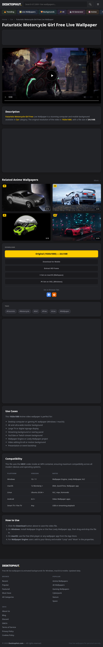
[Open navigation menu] (98, 4)
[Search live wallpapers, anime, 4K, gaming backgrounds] (55, 4)
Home (4, 19)
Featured (6, 589)
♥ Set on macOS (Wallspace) (51, 275)
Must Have (6, 593)
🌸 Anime (92, 12)
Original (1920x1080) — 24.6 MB (51, 253)
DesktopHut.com (16, 643)
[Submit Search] (90, 4)
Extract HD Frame (51, 268)
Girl (27, 116)
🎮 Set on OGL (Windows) (51, 282)
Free (31, 116)
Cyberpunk (57, 593)
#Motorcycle (24, 311)
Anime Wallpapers (60, 581)
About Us (6, 611)
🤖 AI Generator (76, 12)
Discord (5, 619)
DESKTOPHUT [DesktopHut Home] (12, 4)
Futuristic (9, 116)
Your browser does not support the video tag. (51, 76)
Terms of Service (9, 627)
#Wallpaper (64, 311)
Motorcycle (20, 116)
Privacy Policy (8, 631)
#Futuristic (11, 311)
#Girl (36, 311)
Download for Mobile (51, 262)
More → (97, 180)
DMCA (4, 623)
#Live (53, 311)
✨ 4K (62, 12)
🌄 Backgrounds (47, 12)
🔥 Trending (9, 12)
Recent (5, 581)
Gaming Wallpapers (61, 589)
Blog (4, 615)
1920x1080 (67, 119)
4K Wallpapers (59, 585)
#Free (44, 311)
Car (11, 19)
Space (55, 601)
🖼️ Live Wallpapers (27, 12)
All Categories (8, 597)
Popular (5, 585)
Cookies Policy (8, 635)
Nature (55, 597)
